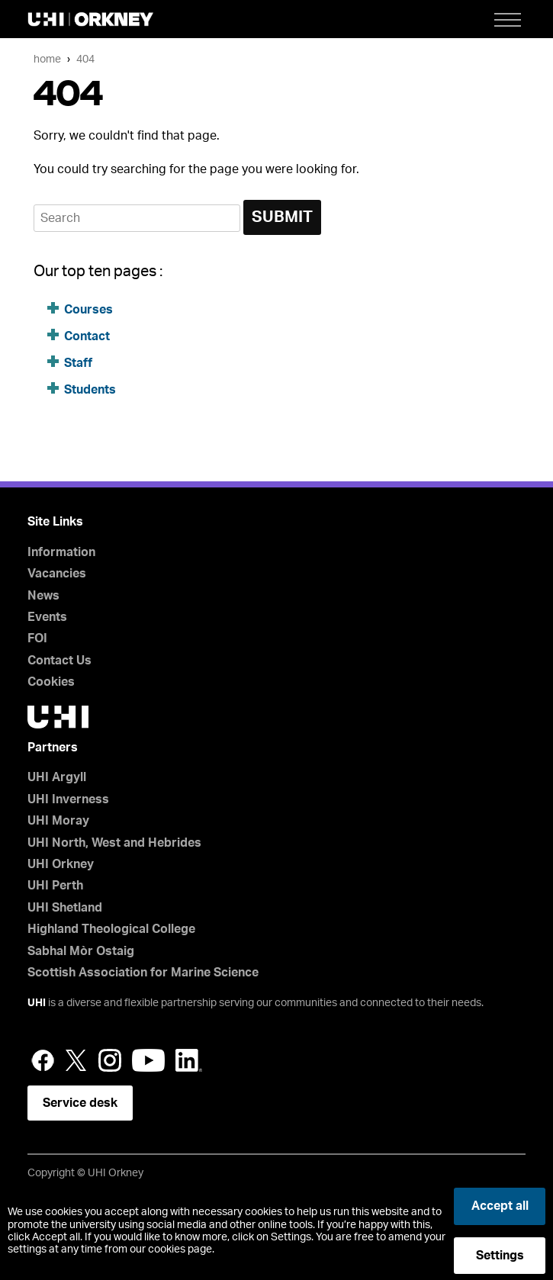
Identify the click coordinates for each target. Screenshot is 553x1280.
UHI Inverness (68, 799)
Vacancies (56, 574)
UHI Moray (58, 821)
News (43, 596)
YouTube (148, 1060)
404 (85, 59)
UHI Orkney (60, 864)
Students (90, 390)
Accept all (500, 1206)
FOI (37, 638)
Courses (88, 310)
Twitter (76, 1060)
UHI (36, 1003)
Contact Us (59, 660)
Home (47, 59)
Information (61, 552)
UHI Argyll (56, 777)
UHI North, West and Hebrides (114, 843)
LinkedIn (188, 1060)
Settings (500, 1255)
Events (47, 617)
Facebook (42, 1060)
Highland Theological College (111, 929)
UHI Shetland (64, 908)
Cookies (51, 682)
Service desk (80, 1103)
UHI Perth (55, 886)
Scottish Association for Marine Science (143, 972)
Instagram (109, 1060)
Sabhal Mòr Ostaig (80, 951)
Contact (87, 336)
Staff (78, 363)
